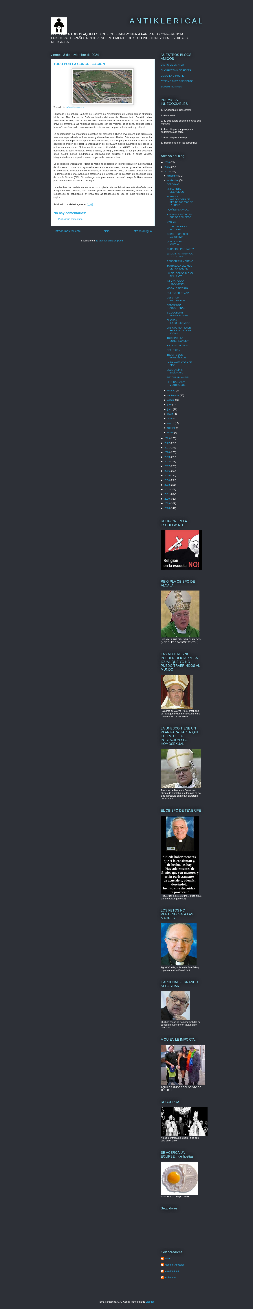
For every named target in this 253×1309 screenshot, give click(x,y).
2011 (167, 494)
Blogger (150, 1301)
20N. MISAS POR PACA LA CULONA (179, 255)
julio (169, 404)
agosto (171, 400)
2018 (167, 461)
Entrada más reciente (67, 231)
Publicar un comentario (70, 219)
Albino (167, 1258)
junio (170, 409)
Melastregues (171, 1271)
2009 (167, 503)
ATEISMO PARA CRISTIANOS (177, 81)
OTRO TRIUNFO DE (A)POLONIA (178, 235)
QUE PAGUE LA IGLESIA (175, 243)
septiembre (173, 395)
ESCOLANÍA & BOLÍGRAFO (175, 371)
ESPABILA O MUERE (172, 75)
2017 (167, 466)
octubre (171, 390)
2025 (167, 167)
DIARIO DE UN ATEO (172, 64)
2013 (167, 484)
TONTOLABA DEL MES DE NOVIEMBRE (179, 267)
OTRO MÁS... (174, 184)
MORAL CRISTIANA (177, 288)
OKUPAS (171, 222)
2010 (167, 498)
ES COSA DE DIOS (177, 345)
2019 (167, 457)
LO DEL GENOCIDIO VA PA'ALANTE (180, 275)
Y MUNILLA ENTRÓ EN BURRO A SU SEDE (179, 216)
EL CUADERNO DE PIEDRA (176, 70)
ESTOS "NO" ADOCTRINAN (176, 306)
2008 (167, 508)
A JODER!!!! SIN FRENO (180, 261)
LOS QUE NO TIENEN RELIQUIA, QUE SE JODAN (179, 330)
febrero (171, 427)
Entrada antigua (142, 231)
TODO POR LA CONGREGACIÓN (178, 339)
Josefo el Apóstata (174, 1264)
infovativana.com (75, 107)
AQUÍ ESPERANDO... (178, 209)
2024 (167, 171)
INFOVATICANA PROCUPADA (175, 282)
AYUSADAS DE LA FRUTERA (177, 228)
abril (170, 418)
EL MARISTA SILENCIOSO (175, 190)
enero (170, 432)
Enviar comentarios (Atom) (110, 240)
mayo (170, 413)
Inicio (106, 231)
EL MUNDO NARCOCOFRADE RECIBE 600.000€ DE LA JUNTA (180, 200)
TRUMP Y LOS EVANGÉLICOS (176, 356)
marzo (171, 423)
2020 (167, 452)
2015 (167, 475)
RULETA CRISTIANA (178, 293)
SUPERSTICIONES (171, 86)
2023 (167, 438)
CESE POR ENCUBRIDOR (176, 299)
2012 (167, 489)
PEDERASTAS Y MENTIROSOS (176, 383)
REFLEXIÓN (173, 350)
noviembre (173, 180)
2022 (167, 443)
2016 (167, 471)
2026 (167, 162)
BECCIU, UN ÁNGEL (178, 377)
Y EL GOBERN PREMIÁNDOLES (177, 314)
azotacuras (170, 1277)
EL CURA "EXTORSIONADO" (178, 321)
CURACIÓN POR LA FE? (180, 249)
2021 (167, 447)
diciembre (172, 175)
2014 (167, 480)
